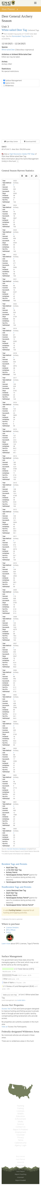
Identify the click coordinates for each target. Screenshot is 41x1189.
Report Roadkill (20, 1180)
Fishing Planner (20, 1165)
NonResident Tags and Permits (16, 887)
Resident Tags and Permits (14, 864)
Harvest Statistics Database (16, 849)
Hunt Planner (20, 1159)
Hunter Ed (20, 1162)
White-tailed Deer (8, 50)
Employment (20, 1132)
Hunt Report (20, 1171)
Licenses (20, 1111)
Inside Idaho (21, 1000)
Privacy (20, 1137)
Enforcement (20, 1119)
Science (20, 1124)
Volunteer (20, 1135)
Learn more (6, 944)
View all (5, 1027)
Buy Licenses (20, 1156)
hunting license (15, 910)
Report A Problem (20, 1130)
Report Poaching (20, 1174)
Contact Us (20, 1127)
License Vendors (12, 927)
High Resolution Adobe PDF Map (22, 154)
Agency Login (20, 1145)
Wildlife (20, 1114)
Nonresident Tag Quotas (21, 36)
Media (20, 1121)
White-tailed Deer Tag (14, 30)
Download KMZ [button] (30, 141)
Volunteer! (20, 1177)
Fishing (20, 1108)
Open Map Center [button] (11, 141)
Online (8, 932)
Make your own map (10, 995)
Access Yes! (6, 1009)
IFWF (20, 1168)
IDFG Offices (10, 930)
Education (20, 1116)
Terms (20, 1140)
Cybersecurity (20, 1143)
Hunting (20, 1106)
